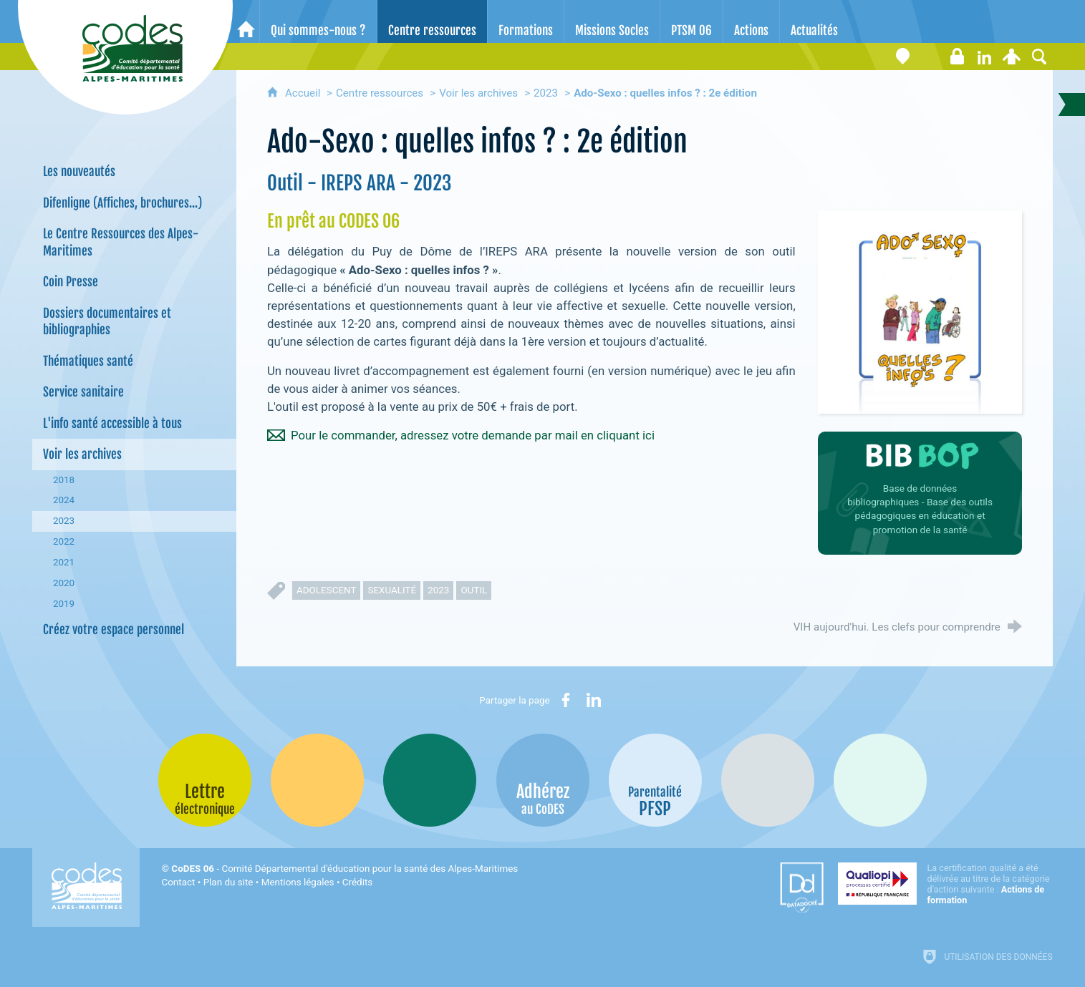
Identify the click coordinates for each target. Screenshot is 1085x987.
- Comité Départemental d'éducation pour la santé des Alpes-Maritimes (344, 868)
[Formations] (526, 21)
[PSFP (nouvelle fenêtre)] (655, 780)
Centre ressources (379, 93)
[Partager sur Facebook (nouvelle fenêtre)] (566, 700)
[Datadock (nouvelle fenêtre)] (802, 887)
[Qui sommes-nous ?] (318, 21)
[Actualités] (814, 21)
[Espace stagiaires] (957, 56)
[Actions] (751, 21)
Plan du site (228, 882)
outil (473, 590)
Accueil (304, 93)
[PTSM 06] (691, 21)
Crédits (357, 882)
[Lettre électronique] (930, 56)
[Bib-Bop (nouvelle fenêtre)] (429, 780)
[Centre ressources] (432, 21)
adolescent (326, 590)
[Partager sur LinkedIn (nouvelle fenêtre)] (594, 700)
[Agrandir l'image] (920, 311)
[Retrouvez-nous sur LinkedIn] (984, 56)
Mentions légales (297, 882)
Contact (178, 882)
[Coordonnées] (903, 56)
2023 (546, 93)
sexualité (391, 590)
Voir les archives (478, 93)
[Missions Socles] (612, 21)
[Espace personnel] (1012, 56)
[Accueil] (246, 21)
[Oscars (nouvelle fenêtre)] (880, 780)
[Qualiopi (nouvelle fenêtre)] (945, 883)
